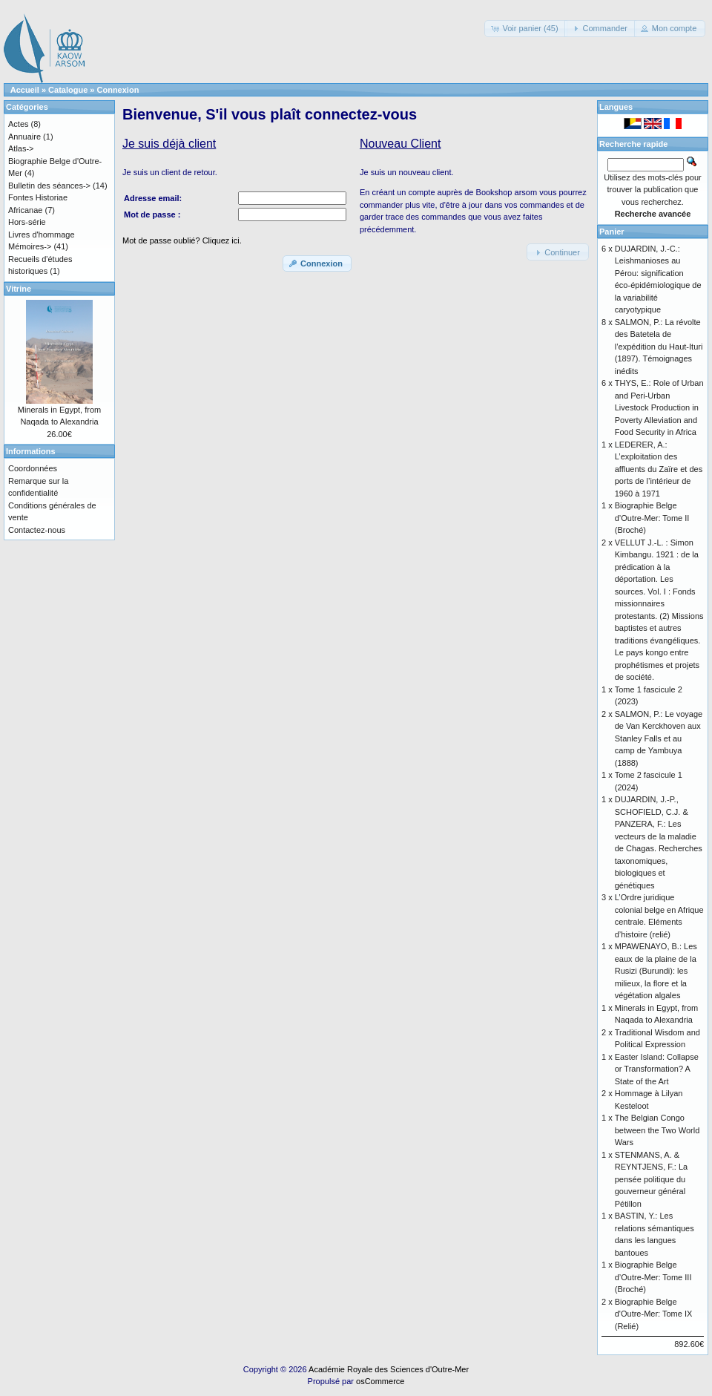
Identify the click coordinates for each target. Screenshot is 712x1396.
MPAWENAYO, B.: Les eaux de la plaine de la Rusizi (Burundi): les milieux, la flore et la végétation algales (656, 971)
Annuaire (24, 136)
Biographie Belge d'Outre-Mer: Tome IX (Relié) (654, 1314)
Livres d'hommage (41, 234)
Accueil (24, 89)
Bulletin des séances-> (49, 185)
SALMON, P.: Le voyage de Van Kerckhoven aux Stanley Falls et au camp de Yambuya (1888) (658, 738)
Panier (611, 231)
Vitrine (18, 288)
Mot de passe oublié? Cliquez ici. (182, 240)
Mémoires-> (29, 246)
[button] (525, 28)
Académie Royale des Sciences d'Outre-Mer (389, 1369)
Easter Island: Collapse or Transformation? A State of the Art (657, 1069)
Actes (18, 123)
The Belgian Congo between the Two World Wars (657, 1130)
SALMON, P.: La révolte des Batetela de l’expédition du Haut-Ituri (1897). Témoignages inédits (659, 347)
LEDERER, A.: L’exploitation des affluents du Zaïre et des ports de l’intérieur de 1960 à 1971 (658, 469)
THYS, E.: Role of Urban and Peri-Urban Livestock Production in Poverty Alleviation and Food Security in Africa (659, 407)
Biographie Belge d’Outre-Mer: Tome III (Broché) (653, 1277)
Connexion (118, 89)
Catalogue (68, 89)
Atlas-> (21, 148)
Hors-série (27, 221)
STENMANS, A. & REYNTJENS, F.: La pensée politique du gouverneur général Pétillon (651, 1179)
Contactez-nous (36, 529)
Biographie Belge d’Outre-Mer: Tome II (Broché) (652, 517)
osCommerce (380, 1381)
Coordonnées (32, 468)
